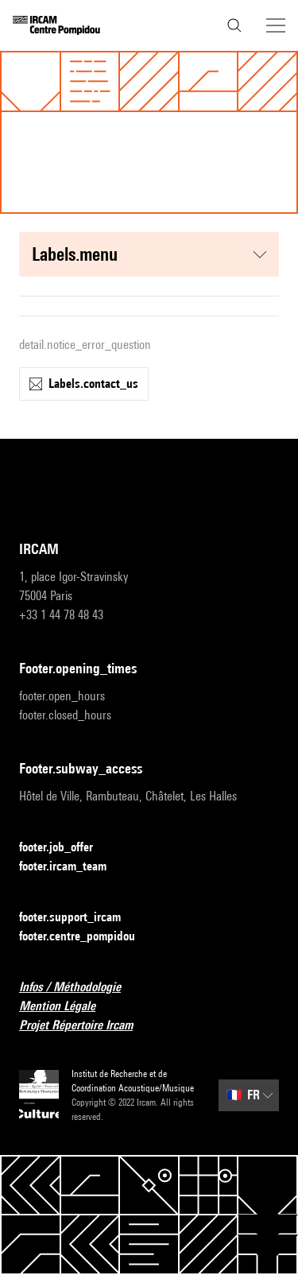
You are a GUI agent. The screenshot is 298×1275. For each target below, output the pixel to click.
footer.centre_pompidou (86, 936)
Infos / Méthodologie (79, 987)
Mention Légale (66, 1006)
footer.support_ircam (79, 917)
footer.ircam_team (72, 866)
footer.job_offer (65, 847)
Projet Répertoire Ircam (85, 1025)
